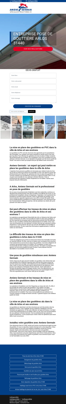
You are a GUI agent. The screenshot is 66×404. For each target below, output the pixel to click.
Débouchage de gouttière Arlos (33, 363)
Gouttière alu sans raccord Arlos (33, 371)
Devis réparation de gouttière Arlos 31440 (33, 382)
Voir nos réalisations (33, 49)
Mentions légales (14, 402)
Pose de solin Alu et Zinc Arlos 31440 (33, 356)
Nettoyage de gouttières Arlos (33, 378)
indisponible (15, 399)
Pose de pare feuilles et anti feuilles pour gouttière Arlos (33, 374)
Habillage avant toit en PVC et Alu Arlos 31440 (33, 385)
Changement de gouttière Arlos (33, 359)
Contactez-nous (24, 402)
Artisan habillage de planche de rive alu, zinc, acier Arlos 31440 (33, 389)
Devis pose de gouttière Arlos (33, 367)
